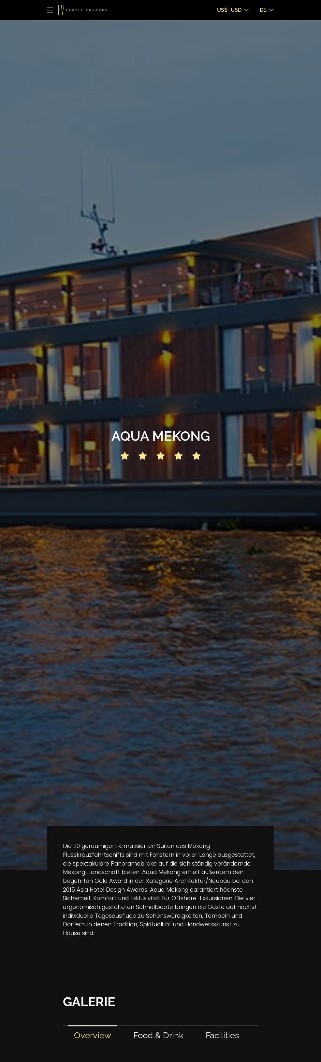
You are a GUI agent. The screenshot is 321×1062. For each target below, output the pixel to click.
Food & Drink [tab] (158, 1035)
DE (267, 10)
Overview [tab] (92, 1035)
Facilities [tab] (222, 1035)
